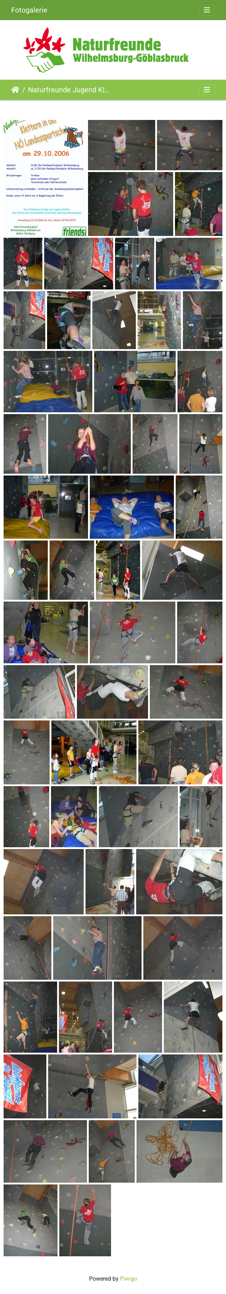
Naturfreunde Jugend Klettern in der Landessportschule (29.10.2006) (68, 89)
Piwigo (128, 1278)
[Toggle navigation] (207, 10)
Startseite (15, 89)
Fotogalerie (29, 10)
